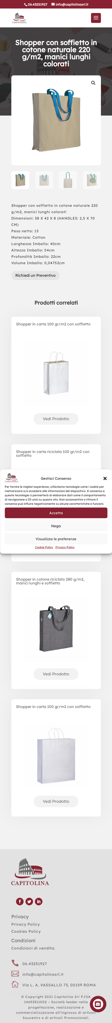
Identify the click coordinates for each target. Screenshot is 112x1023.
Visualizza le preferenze (56, 538)
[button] (105, 478)
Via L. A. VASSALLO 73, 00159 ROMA (59, 985)
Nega (56, 525)
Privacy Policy (65, 547)
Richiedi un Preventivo (35, 275)
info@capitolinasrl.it (43, 974)
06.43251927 (34, 963)
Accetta (56, 512)
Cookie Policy (44, 547)
